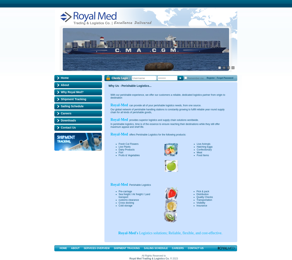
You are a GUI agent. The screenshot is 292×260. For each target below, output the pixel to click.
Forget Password (225, 78)
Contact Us (68, 127)
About (65, 85)
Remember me (196, 78)
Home (65, 78)
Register (211, 78)
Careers (66, 113)
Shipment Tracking (73, 99)
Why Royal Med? (72, 92)
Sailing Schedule (72, 106)
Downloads (68, 120)
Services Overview (97, 248)
